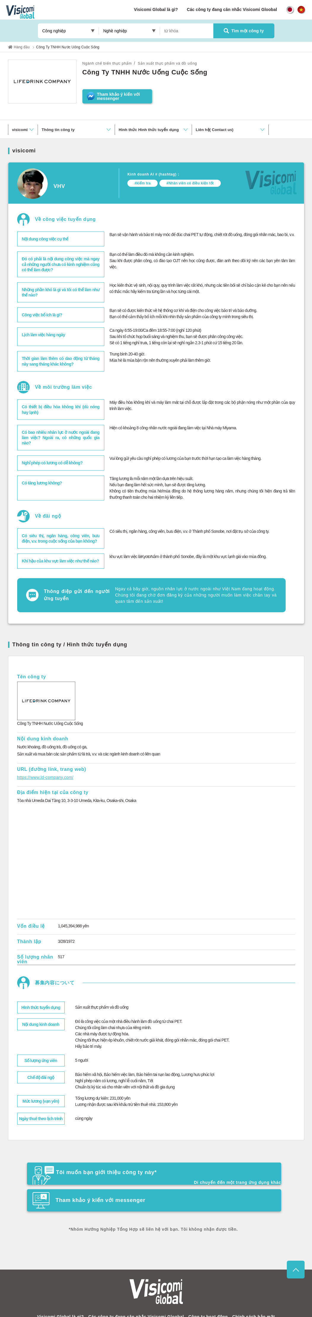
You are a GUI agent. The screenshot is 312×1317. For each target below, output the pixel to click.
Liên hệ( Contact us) (214, 129)
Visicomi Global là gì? (156, 9)
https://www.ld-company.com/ (41, 777)
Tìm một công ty (244, 31)
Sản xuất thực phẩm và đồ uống (176, 63)
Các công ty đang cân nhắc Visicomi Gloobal (232, 9)
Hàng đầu (22, 47)
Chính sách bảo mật (249, 1303)
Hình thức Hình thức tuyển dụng (149, 129)
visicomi (20, 129)
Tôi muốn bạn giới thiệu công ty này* (100, 1171)
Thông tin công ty (58, 129)
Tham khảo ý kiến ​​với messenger (210, 1169)
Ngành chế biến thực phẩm (109, 63)
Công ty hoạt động (206, 1303)
